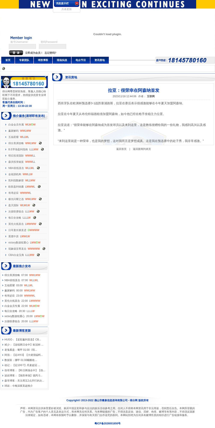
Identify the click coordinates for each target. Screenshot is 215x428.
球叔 (7, 385)
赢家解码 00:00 (19, 290)
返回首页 (121, 149)
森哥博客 (9, 380)
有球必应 (13, 192)
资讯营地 (99, 60)
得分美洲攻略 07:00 (22, 275)
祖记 (7, 365)
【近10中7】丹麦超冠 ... (26, 365)
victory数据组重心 (18, 242)
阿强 (7, 354)
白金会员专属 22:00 (22, 305)
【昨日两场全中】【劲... (31, 370)
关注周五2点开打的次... (30, 380)
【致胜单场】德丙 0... (29, 375)
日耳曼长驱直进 (17, 230)
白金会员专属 (16, 124)
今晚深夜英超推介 (22, 385)
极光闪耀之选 (16, 199)
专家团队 (24, 60)
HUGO (8, 339)
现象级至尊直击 (17, 248)
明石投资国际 (16, 155)
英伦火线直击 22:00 (22, 300)
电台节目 (81, 60)
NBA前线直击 (16, 168)
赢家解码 (13, 130)
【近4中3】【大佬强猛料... (27, 354)
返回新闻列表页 (142, 149)
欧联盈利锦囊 (16, 186)
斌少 (7, 344)
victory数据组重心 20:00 (24, 316)
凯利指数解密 (16, 180)
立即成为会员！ (34, 52)
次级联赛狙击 (16, 211)
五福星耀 (13, 137)
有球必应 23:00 (19, 295)
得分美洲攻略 (16, 143)
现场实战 (62, 60)
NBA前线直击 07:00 (21, 280)
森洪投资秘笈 (16, 161)
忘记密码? (50, 52)
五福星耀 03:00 (18, 285)
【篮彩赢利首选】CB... (28, 339)
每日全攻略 (14, 217)
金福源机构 (14, 174)
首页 (7, 60)
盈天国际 (13, 205)
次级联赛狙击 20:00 (21, 321)
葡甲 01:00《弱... (27, 349)
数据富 (8, 360)
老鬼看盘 (9, 349)
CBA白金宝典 (16, 255)
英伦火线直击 (16, 223)
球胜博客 (43, 60)
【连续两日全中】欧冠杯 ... (27, 344)
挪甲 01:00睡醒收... (26, 360)
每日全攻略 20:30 (19, 311)
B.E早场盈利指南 (18, 149)
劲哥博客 (9, 370)
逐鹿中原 (13, 236)
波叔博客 (9, 375)
